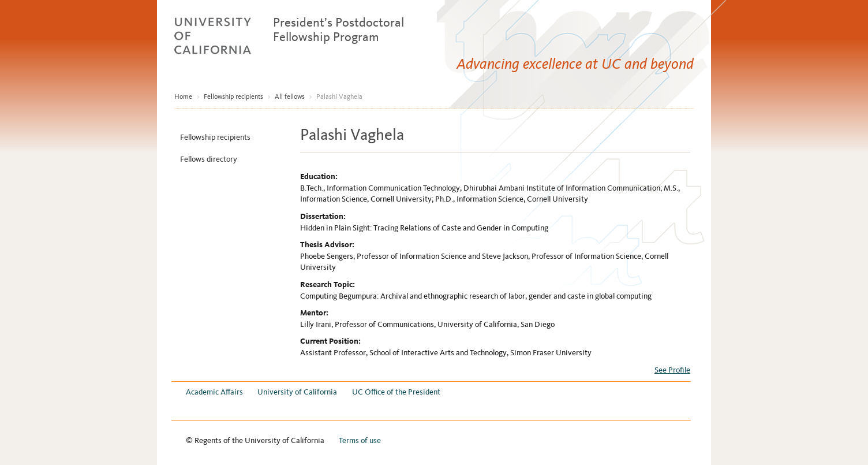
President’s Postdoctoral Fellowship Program (338, 29)
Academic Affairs (214, 392)
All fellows (290, 96)
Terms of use (360, 440)
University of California (297, 392)
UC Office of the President (396, 392)
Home (183, 96)
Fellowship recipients (233, 96)
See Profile (672, 370)
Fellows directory (208, 159)
